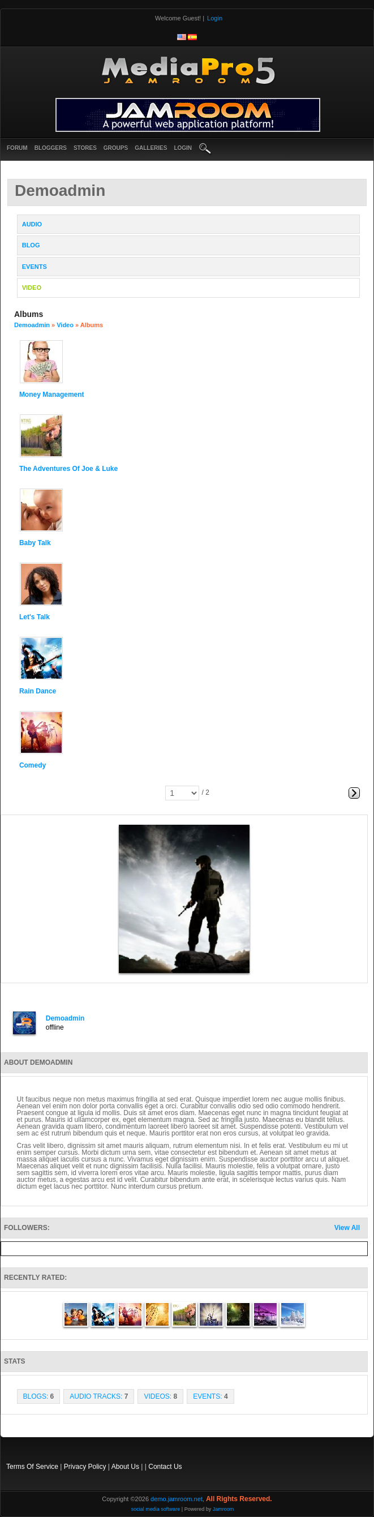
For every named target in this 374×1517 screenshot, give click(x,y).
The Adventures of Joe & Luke (68, 469)
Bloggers (51, 148)
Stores (85, 148)
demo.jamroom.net (177, 1498)
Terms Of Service (32, 1467)
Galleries (151, 148)
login (183, 148)
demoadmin (32, 325)
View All (347, 1228)
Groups (116, 148)
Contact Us (165, 1467)
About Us (125, 1467)
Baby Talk (35, 543)
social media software (155, 1509)
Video (65, 325)
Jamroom (223, 1509)
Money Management (51, 394)
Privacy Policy (85, 1467)
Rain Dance (37, 691)
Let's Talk (34, 617)
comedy (32, 765)
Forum (17, 148)
